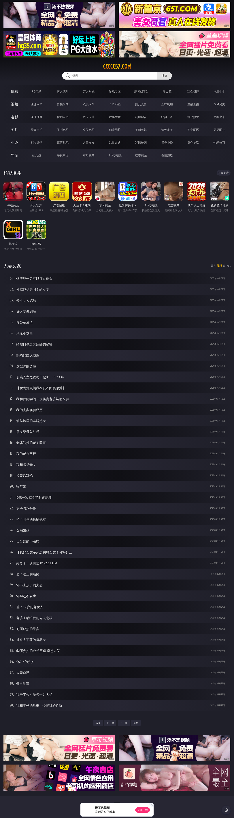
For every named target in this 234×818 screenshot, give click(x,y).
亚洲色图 (63, 130)
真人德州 (63, 91)
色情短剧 (167, 155)
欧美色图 (89, 130)
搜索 (164, 76)
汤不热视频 (114, 155)
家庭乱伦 (63, 142)
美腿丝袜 (141, 130)
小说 (14, 142)
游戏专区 (115, 91)
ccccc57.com (117, 66)
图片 (14, 129)
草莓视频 (89, 155)
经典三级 (167, 117)
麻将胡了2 (141, 91)
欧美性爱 (115, 117)
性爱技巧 (219, 142)
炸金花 (167, 91)
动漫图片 (115, 130)
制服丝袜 (141, 117)
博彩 (14, 91)
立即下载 (142, 810)
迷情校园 (141, 142)
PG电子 (36, 91)
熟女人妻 (141, 104)
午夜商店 (63, 155)
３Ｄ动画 (115, 104)
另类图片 (219, 130)
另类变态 (219, 117)
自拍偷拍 (63, 104)
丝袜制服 (167, 104)
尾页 (135, 723)
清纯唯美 (167, 130)
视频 (14, 104)
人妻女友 (89, 142)
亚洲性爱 (36, 117)
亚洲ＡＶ (36, 104)
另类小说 (167, 142)
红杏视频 (141, 155)
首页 (98, 723)
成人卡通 (89, 117)
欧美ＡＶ (89, 104)
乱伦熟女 (193, 117)
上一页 (110, 723)
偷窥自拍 (36, 130)
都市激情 (36, 142)
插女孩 (36, 155)
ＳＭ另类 (219, 104)
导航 (14, 155)
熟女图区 (193, 130)
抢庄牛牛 (219, 91)
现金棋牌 (193, 91)
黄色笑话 (193, 142)
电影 (14, 116)
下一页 (124, 723)
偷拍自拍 (63, 117)
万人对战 (89, 91)
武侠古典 (115, 142)
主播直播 (193, 104)
